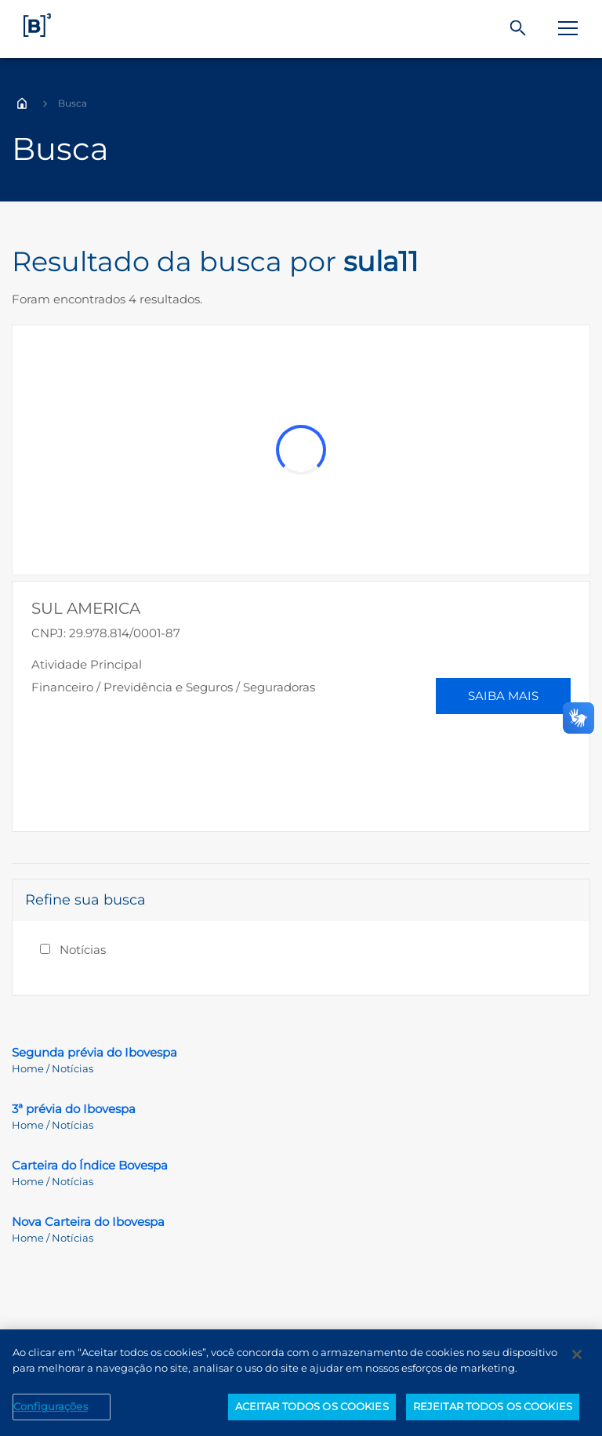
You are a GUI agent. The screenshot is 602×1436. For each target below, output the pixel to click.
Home (22, 103)
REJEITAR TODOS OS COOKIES (492, 1406)
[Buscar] (518, 28)
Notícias (83, 949)
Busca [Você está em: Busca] (72, 103)
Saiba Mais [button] (503, 695)
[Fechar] (577, 1354)
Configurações (50, 1406)
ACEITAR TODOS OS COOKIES (312, 1406)
